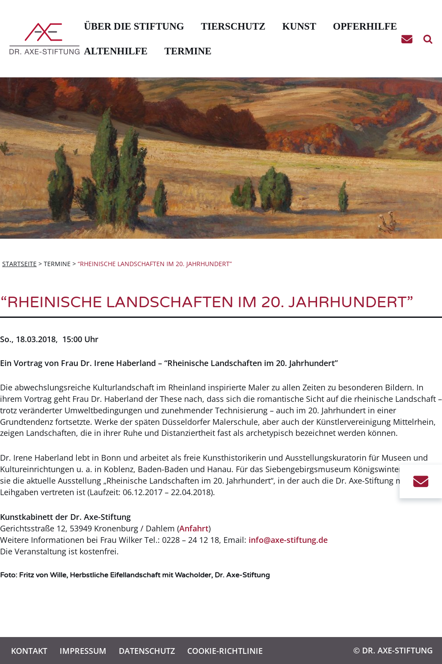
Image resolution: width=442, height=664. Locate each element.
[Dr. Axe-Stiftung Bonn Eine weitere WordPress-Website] (46, 38)
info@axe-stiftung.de (288, 539)
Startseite (19, 263)
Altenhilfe (115, 51)
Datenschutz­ (147, 650)
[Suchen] (428, 39)
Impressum (83, 650)
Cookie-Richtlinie (225, 650)
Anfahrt (193, 528)
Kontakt (29, 650)
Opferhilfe (365, 26)
